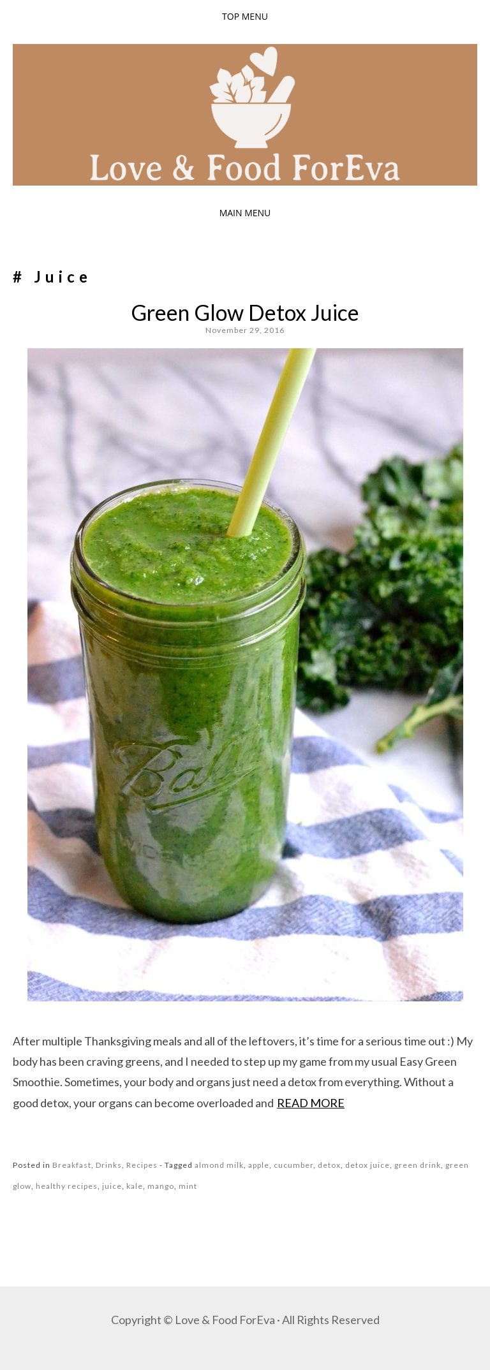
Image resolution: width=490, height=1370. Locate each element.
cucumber (293, 1165)
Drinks (109, 1165)
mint (188, 1186)
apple (258, 1165)
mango (160, 1186)
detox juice (367, 1165)
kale (134, 1186)
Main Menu (245, 213)
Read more (311, 1103)
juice (112, 1186)
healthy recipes (67, 1186)
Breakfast (71, 1165)
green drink (417, 1165)
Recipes (142, 1165)
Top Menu (245, 16)
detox (329, 1165)
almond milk (219, 1165)
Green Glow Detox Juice (245, 312)
